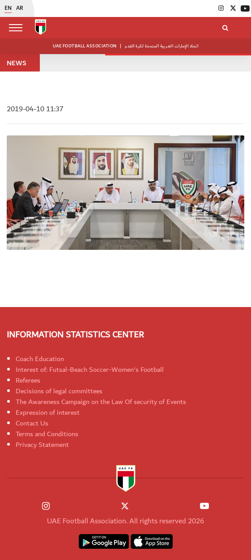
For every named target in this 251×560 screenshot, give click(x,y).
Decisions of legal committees (59, 391)
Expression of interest (48, 412)
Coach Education (40, 359)
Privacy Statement (42, 445)
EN (8, 8)
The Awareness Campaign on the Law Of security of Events (101, 402)
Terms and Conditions (47, 434)
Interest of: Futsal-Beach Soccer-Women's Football (90, 369)
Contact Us (32, 423)
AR (19, 8)
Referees (28, 380)
